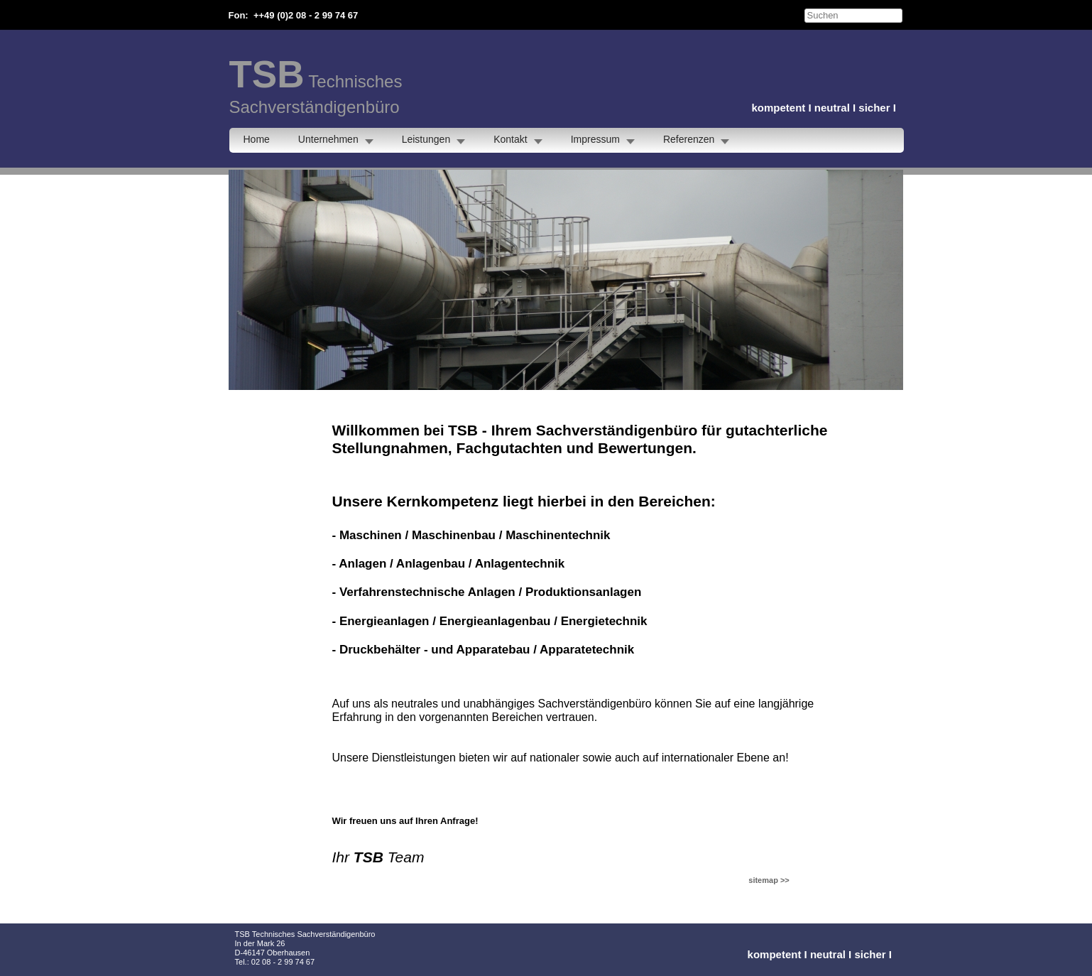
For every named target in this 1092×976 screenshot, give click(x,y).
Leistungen (426, 139)
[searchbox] (853, 16)
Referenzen (688, 139)
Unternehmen (328, 139)
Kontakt (510, 139)
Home (257, 139)
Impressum (595, 139)
